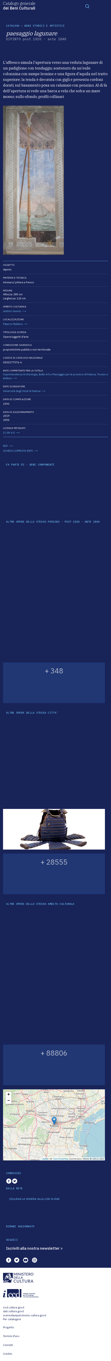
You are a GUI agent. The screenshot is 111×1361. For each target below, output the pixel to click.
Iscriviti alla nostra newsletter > (34, 1248)
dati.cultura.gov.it (13, 1311)
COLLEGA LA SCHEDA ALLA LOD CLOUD (34, 1199)
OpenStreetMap (61, 1158)
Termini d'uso (11, 1336)
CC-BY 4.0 (9, 432)
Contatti (8, 1345)
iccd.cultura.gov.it (13, 1307)
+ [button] (8, 1095)
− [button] (8, 1101)
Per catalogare (12, 1319)
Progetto (8, 1327)
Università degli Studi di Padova (22, 391)
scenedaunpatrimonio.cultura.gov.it (24, 1315)
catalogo (12, 25)
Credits (7, 1354)
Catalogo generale (19, 5)
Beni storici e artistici (45, 25)
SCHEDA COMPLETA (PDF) (18, 451)
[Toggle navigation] (87, 6)
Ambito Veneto (12, 311)
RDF (5, 446)
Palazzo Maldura (12, 324)
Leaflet (45, 1158)
